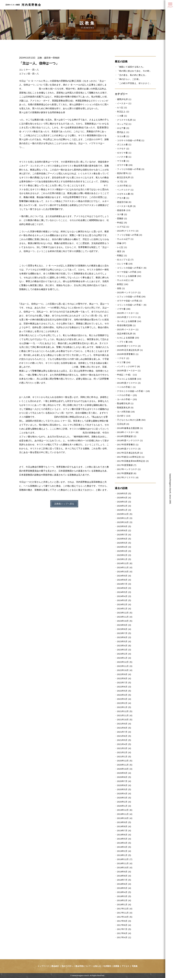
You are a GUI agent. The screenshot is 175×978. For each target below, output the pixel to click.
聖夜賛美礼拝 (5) (125, 407)
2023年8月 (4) (124, 629)
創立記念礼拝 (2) (125, 177)
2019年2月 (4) (124, 851)
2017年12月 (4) (124, 908)
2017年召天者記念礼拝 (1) (130, 453)
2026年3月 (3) (124, 502)
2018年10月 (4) (124, 867)
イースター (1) (124, 103)
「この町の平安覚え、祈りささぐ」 (134, 83)
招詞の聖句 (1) (124, 173)
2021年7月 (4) (124, 732)
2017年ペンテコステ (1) (129, 469)
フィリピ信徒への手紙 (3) (129, 235)
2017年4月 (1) (124, 937)
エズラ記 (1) (123, 227)
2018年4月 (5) (124, 892)
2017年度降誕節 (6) (126, 473)
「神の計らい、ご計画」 (129, 79)
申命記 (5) (122, 222)
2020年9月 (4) (124, 773)
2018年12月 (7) (124, 859)
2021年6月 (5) (124, 736)
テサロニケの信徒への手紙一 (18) (133, 391)
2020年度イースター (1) (129, 370)
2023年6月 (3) (124, 637)
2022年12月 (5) (124, 662)
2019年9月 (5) (124, 822)
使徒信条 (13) (123, 210)
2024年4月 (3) (124, 596)
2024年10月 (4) (124, 571)
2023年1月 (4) (124, 658)
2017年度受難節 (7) (126, 465)
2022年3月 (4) (124, 699)
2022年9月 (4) (124, 674)
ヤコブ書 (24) (123, 362)
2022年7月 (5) (124, 682)
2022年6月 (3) (124, 686)
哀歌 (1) (121, 288)
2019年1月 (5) (124, 855)
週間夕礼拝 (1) (124, 99)
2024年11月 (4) (124, 567)
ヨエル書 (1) (123, 136)
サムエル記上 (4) (125, 280)
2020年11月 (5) (124, 765)
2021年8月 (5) (124, 728)
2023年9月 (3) (124, 625)
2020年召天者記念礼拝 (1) (130, 350)
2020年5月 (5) (124, 789)
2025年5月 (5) (124, 543)
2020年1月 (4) (124, 806)
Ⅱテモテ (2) (123, 148)
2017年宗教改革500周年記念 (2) (133, 461)
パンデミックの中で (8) (128, 366)
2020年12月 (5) (124, 760)
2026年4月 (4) (124, 497)
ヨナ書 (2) (122, 214)
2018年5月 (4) (124, 888)
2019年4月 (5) (124, 843)
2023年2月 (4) (124, 654)
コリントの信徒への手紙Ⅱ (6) (131, 268)
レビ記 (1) (122, 247)
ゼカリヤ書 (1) (124, 153)
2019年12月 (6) (124, 810)
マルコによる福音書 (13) (129, 379)
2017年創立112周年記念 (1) (130, 457)
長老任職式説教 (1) (126, 325)
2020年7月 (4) (124, 781)
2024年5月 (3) (124, 592)
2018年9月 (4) (124, 871)
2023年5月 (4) (124, 641)
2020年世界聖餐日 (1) (127, 354)
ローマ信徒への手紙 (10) (129, 272)
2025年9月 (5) (124, 526)
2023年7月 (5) (124, 633)
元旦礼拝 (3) (123, 424)
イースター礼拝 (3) (126, 206)
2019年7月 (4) (124, 830)
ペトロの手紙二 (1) (126, 387)
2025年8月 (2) (124, 530)
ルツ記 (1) (122, 107)
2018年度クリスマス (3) (129, 448)
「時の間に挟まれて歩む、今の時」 (134, 71)
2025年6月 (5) (124, 539)
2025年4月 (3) (124, 547)
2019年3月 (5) (124, 847)
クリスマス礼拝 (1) (126, 120)
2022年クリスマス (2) (127, 231)
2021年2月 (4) (124, 752)
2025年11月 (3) (124, 518)
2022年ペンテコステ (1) (129, 292)
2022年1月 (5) (124, 707)
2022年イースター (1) (127, 313)
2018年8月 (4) (124, 876)
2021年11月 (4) (124, 715)
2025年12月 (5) (124, 514)
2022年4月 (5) (124, 695)
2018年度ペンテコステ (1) (130, 440)
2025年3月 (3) (124, 551)
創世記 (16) (122, 284)
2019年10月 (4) (124, 818)
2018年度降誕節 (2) (126, 436)
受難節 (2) (122, 218)
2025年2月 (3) (124, 555)
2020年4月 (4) (124, 793)
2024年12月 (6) (124, 563)
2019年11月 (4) (124, 814)
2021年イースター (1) (127, 329)
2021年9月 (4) (124, 723)
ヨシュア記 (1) (124, 124)
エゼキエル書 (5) (125, 194)
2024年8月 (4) (124, 580)
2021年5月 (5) (124, 740)
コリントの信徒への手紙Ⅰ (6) (131, 305)
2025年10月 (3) (124, 522)
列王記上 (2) (123, 111)
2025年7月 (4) (124, 534)
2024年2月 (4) (124, 604)
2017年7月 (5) (124, 929)
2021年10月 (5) (124, 719)
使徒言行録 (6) (124, 202)
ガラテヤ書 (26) (125, 165)
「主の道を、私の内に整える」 (132, 75)
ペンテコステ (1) (125, 190)
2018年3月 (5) (124, 896)
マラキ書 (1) (123, 161)
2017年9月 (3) (124, 921)
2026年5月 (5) (124, 493)
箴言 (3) (121, 251)
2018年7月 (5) (124, 880)
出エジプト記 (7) (125, 259)
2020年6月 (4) (124, 785)
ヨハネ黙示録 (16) (126, 411)
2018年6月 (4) (124, 884)
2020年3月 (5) (124, 797)
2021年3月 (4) (124, 748)
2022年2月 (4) (124, 703)
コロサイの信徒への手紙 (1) (130, 140)
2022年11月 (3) (124, 666)
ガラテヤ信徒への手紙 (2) (129, 301)
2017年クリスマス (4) (127, 477)
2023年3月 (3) (124, 649)
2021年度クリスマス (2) (129, 317)
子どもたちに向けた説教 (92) (131, 420)
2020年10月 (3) (124, 769)
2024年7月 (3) (124, 584)
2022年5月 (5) (124, 691)
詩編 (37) (121, 243)
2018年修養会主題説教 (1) (130, 428)
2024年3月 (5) (124, 600)
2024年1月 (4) (124, 608)
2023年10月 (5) (124, 621)
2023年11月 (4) (124, 617)
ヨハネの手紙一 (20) (127, 399)
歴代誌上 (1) (123, 132)
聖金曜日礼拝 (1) (125, 403)
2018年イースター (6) (127, 432)
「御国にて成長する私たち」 (131, 67)
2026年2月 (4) (124, 506)
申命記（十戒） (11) (127, 374)
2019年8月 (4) (124, 826)
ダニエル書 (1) (124, 144)
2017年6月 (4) (124, 933)
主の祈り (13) (123, 416)
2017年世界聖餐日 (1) (127, 444)
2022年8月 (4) (124, 678)
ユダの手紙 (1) (124, 185)
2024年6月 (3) (124, 588)
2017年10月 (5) (124, 917)
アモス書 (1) (123, 198)
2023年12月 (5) (124, 612)
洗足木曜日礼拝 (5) (126, 333)
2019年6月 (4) (124, 834)
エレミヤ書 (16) (125, 264)
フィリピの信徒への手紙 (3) (130, 169)
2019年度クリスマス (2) (129, 383)
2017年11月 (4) (124, 913)
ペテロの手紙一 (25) (127, 395)
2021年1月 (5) (124, 756)
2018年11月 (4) (124, 863)
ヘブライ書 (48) (125, 342)
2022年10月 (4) (124, 670)
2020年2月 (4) (124, 802)
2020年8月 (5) (124, 777)
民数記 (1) (122, 255)
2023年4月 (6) (124, 645)
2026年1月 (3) (124, 510)
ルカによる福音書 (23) (128, 338)
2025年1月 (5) (124, 559)
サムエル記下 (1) (125, 239)
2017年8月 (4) (124, 925)
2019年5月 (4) (124, 839)
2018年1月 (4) (124, 904)
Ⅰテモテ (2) (123, 358)
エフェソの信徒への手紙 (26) (131, 296)
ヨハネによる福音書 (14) (129, 321)
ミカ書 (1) (122, 116)
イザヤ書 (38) (123, 309)
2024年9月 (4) (124, 575)
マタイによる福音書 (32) (129, 276)
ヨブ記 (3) (122, 181)
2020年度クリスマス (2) (129, 346)
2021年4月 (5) (124, 744)
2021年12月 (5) (124, 711)
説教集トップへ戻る (64, 504)
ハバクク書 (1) (124, 157)
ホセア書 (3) (123, 128)
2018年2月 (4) (124, 900)
